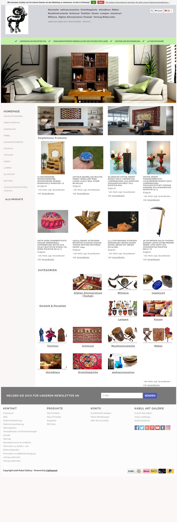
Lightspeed (51, 470)
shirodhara (105, 9)
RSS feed (51, 424)
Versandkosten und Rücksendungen (20, 431)
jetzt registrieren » (73, 22)
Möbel (115, 9)
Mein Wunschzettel (100, 420)
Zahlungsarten (10, 428)
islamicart (116, 13)
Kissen (95, 13)
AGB (5, 417)
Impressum (8, 413)
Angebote (51, 420)
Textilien (85, 13)
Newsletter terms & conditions (17, 442)
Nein (101, 2)
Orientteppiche (89, 9)
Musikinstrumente (58, 13)
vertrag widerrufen (11, 457)
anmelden (53, 22)
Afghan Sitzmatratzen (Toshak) (75, 17)
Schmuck (74, 13)
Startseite (53, 9)
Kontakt (6, 435)
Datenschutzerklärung (13, 424)
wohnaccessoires (69, 9)
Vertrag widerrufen (12, 461)
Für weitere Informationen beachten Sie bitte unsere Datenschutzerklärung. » (138, 2)
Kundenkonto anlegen (101, 413)
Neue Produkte (54, 417)
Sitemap (7, 439)
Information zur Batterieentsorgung (19, 453)
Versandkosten (48, 193)
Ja (93, 2)
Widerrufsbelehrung (12, 420)
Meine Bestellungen (100, 417)
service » (87, 22)
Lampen (104, 13)
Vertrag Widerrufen (104, 17)
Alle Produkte (14, 199)
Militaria (52, 17)
